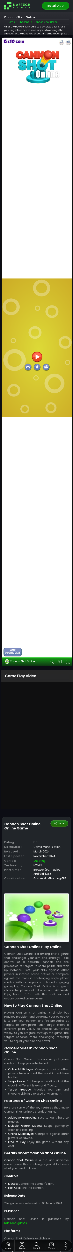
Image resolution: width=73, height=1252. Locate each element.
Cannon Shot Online (20, 614)
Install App (55, 5)
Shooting (39, 814)
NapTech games (15, 1176)
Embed (59, 776)
